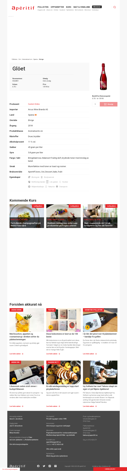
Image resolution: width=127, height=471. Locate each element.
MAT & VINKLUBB (82, 7)
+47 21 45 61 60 (57, 444)
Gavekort (62, 10)
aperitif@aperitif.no (53, 442)
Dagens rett (41, 10)
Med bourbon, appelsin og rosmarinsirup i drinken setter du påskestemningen (24, 337)
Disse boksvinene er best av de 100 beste (62, 335)
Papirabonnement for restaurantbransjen (61, 433)
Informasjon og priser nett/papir (58, 426)
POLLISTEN (43, 7)
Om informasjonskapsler (19, 444)
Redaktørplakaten (31, 440)
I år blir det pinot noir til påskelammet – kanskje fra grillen (100, 335)
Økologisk (35, 177)
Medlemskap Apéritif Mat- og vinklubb (60, 435)
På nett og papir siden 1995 (56, 419)
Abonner (97, 7)
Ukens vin (49, 10)
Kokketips (95, 10)
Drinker (56, 10)
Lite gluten (54, 182)
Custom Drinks (34, 104)
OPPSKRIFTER (57, 7)
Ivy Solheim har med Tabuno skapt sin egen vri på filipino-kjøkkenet (100, 387)
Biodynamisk (49, 177)
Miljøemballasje (37, 187)
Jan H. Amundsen (16, 426)
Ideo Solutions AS (104, 466)
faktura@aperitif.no (90, 435)
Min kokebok (79, 10)
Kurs (68, 7)
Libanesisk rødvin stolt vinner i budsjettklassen (23, 387)
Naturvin (51, 187)
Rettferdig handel (38, 182)
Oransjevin (63, 187)
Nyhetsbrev (70, 10)
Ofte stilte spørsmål (53, 449)
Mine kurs (88, 10)
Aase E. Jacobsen (16, 419)
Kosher (65, 182)
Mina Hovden (14, 433)
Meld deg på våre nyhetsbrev (57, 456)
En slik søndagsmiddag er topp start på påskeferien (62, 387)
